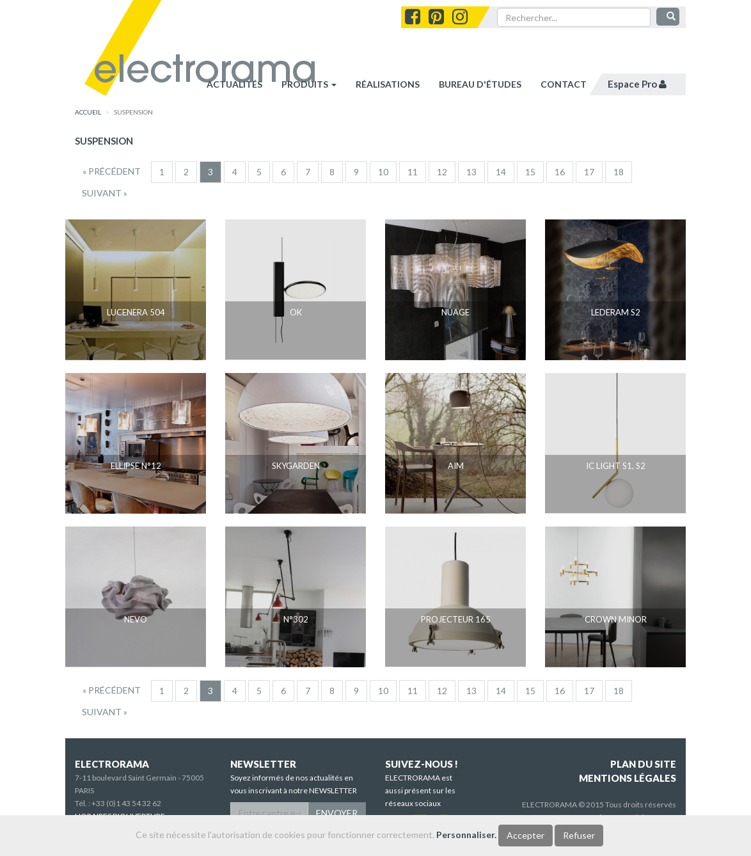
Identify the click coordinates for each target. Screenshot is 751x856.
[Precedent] (111, 171)
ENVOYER (337, 812)
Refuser (579, 835)
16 (560, 171)
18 (618, 171)
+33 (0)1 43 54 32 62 (126, 803)
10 (383, 171)
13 (471, 171)
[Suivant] (104, 193)
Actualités (234, 84)
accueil (88, 112)
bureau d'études (480, 84)
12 (442, 171)
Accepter (525, 835)
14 (501, 171)
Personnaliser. (466, 834)
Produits (308, 84)
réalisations (388, 84)
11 (412, 171)
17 (589, 171)
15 (530, 171)
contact (564, 84)
